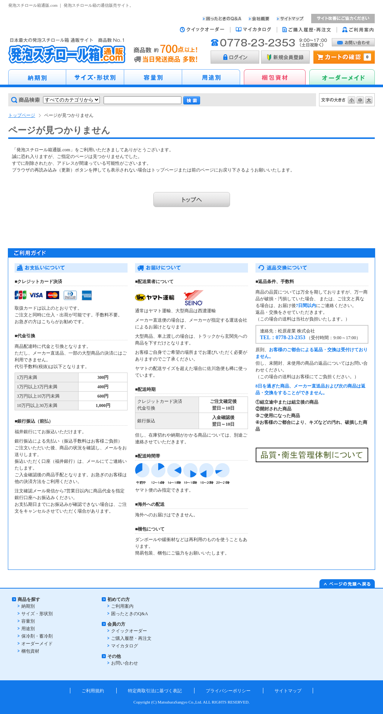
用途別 (28, 628)
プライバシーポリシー (228, 690)
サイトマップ (288, 690)
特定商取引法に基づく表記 (155, 690)
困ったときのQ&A (129, 613)
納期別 (28, 606)
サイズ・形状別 (37, 613)
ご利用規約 (93, 690)
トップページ (21, 115)
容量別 (28, 621)
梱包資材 (30, 651)
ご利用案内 (122, 606)
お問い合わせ (124, 663)
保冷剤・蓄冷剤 (37, 636)
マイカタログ (124, 645)
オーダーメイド (37, 643)
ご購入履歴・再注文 (131, 638)
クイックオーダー (129, 631)
